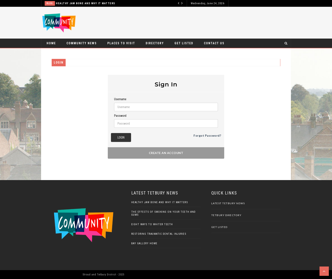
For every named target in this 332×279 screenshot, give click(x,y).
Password (120, 115)
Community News (81, 43)
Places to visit (121, 43)
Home (51, 43)
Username (120, 99)
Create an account (166, 153)
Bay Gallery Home (144, 243)
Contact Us (214, 43)
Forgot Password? (207, 135)
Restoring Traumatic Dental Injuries (158, 233)
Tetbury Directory (226, 215)
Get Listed (183, 43)
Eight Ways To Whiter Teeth (152, 224)
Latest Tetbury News (228, 203)
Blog (50, 3)
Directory (155, 43)
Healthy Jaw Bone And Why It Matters (85, 3)
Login (121, 137)
